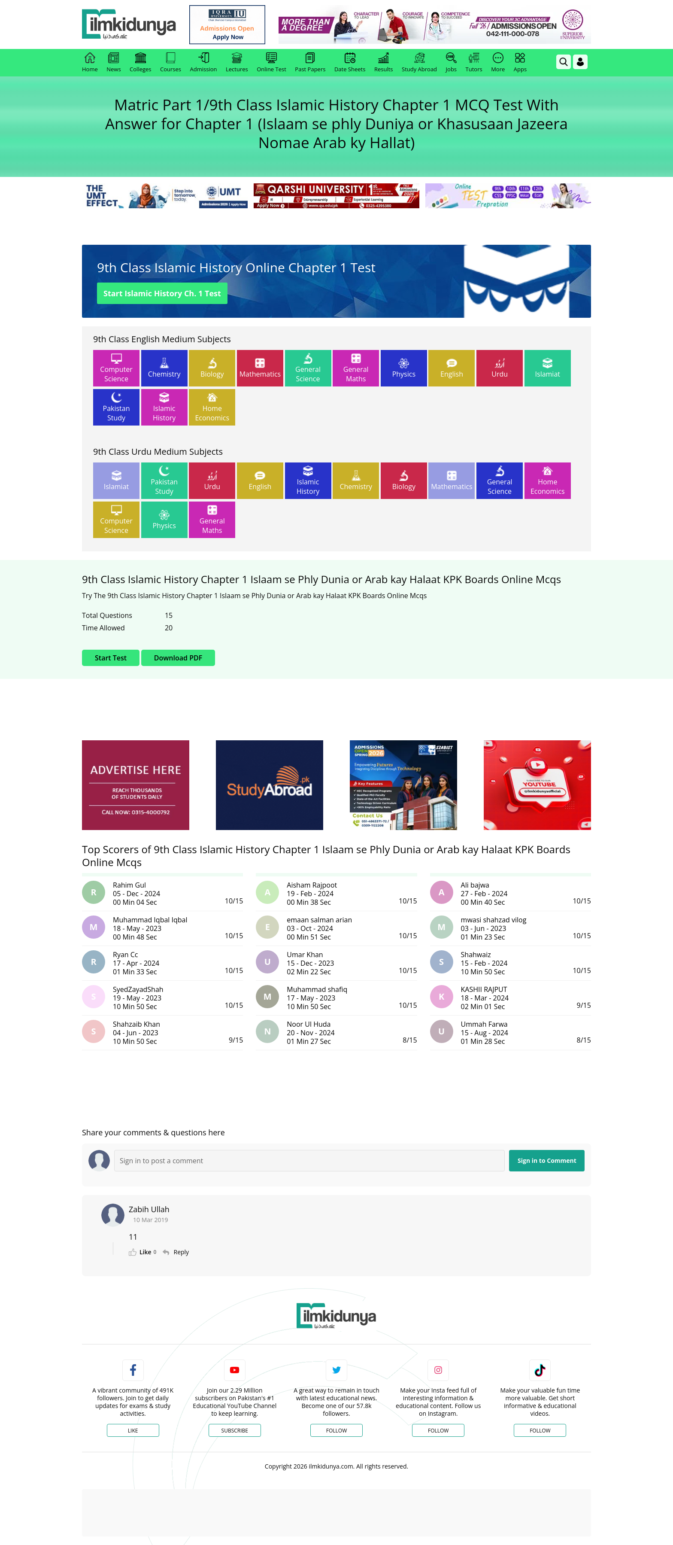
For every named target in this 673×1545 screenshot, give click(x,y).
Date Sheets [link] (350, 62)
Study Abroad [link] (419, 62)
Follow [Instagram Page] (438, 1430)
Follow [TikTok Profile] (540, 1430)
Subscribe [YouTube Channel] (234, 1430)
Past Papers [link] (310, 62)
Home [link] (90, 62)
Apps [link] (520, 62)
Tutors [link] (474, 62)
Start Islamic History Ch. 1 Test (162, 293)
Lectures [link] (237, 62)
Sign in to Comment (547, 1160)
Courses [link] (170, 62)
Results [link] (383, 62)
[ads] (135, 785)
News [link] (113, 62)
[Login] (580, 62)
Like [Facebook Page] (133, 1430)
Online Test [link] (271, 62)
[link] (228, 24)
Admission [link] (203, 62)
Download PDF (178, 658)
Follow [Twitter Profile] (336, 1430)
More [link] (498, 62)
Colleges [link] (140, 62)
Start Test (111, 658)
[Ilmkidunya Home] (129, 25)
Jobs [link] (451, 62)
